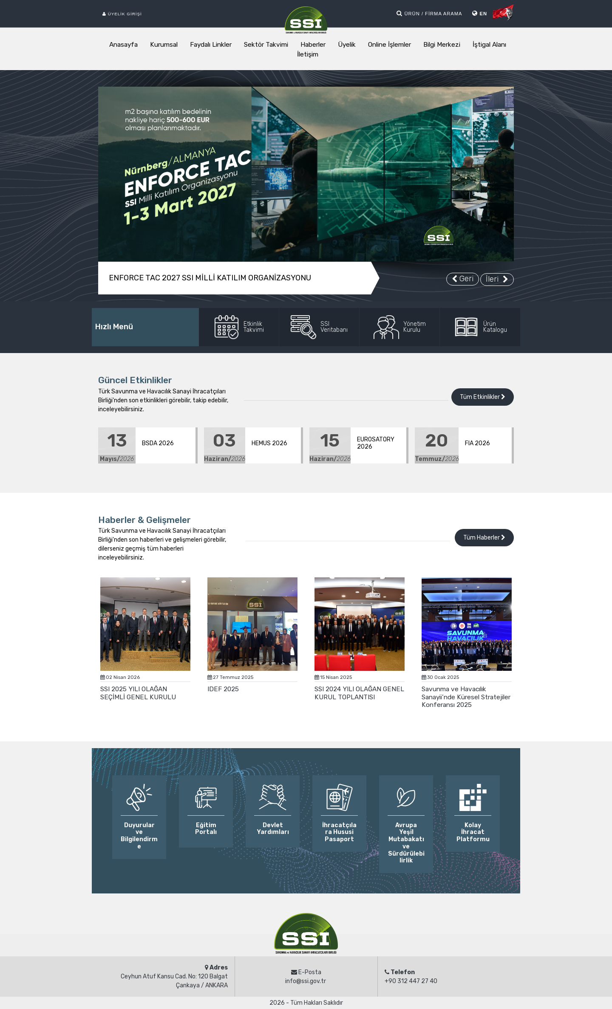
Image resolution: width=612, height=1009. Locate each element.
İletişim (307, 54)
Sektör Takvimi (266, 44)
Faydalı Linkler (211, 44)
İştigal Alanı (489, 44)
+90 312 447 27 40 (411, 981)
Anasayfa (123, 44)
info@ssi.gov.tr (305, 981)
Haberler (313, 44)
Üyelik (347, 44)
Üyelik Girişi (122, 13)
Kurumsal (164, 44)
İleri (497, 279)
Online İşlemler (389, 44)
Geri (462, 278)
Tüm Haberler (484, 537)
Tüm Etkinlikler (482, 397)
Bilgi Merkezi (441, 44)
